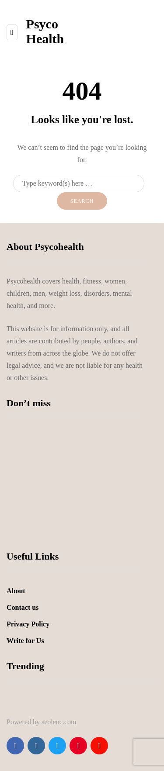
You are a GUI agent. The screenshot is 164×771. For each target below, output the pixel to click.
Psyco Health (45, 31)
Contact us (22, 607)
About (16, 591)
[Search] (78, 183)
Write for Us (25, 640)
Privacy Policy (28, 624)
